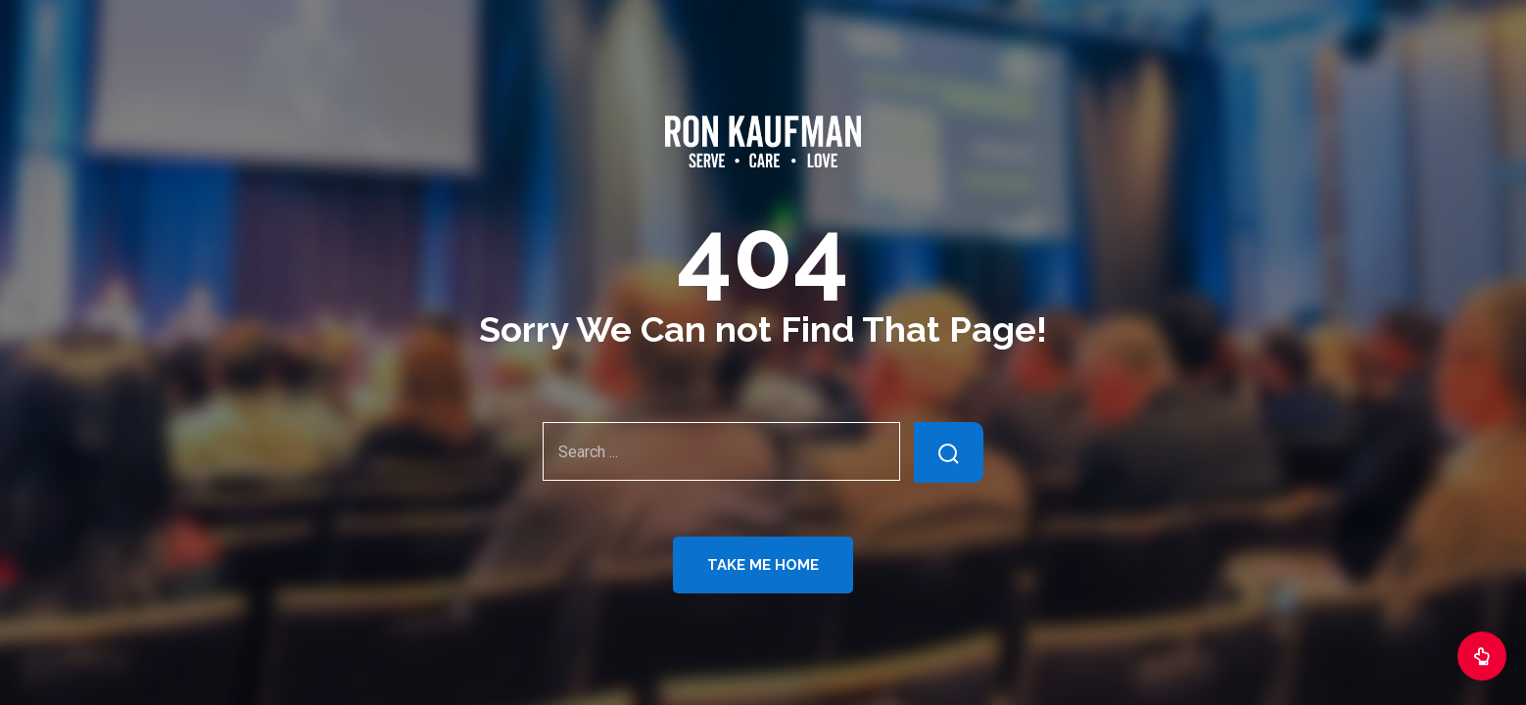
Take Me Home (763, 565)
